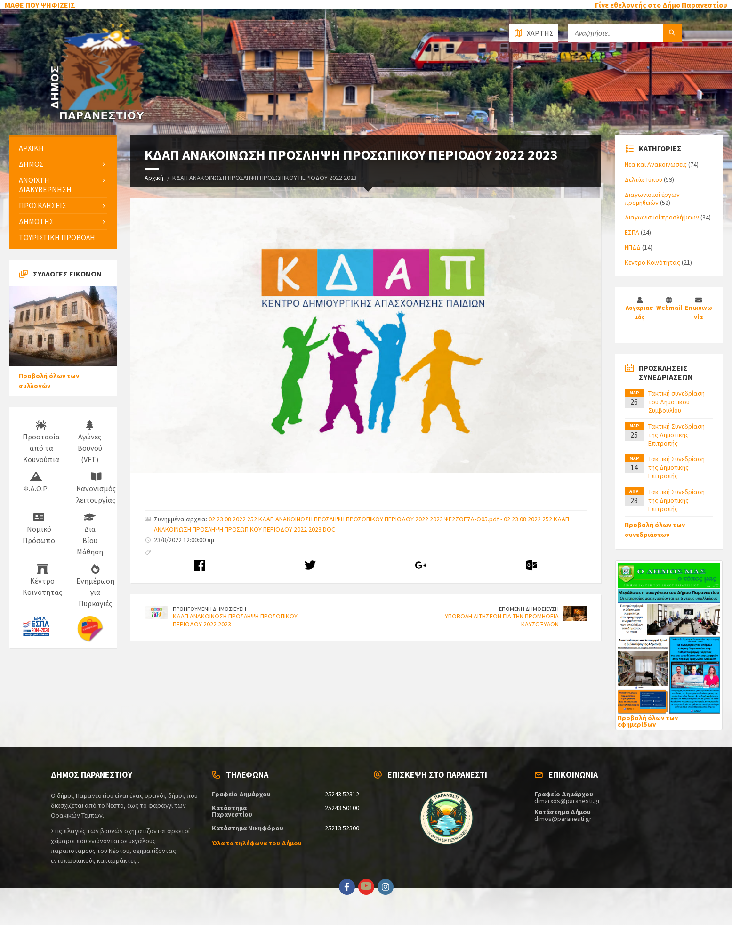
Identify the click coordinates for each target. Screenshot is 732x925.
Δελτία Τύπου (643, 179)
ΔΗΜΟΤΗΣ (36, 221)
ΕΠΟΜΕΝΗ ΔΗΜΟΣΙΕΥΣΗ (529, 608)
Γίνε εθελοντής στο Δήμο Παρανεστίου (661, 4)
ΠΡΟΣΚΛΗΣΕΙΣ (42, 205)
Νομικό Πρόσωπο (39, 528)
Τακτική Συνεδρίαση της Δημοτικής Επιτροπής (676, 434)
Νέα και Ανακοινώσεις (656, 164)
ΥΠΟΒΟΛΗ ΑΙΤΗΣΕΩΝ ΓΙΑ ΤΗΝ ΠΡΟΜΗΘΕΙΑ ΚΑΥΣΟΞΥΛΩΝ (502, 620)
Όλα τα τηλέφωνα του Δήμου (257, 843)
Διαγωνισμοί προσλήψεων (662, 217)
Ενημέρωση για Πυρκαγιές (95, 586)
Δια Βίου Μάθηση (90, 534)
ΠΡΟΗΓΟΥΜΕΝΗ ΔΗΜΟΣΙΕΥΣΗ (209, 608)
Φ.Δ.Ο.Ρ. (36, 483)
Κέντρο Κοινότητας (42, 580)
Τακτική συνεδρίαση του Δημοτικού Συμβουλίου (676, 401)
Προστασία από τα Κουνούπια (41, 442)
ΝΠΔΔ (633, 247)
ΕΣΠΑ (632, 232)
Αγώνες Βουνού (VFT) (90, 442)
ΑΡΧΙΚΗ (31, 148)
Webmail (669, 308)
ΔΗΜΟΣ (31, 164)
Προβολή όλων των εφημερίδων (648, 721)
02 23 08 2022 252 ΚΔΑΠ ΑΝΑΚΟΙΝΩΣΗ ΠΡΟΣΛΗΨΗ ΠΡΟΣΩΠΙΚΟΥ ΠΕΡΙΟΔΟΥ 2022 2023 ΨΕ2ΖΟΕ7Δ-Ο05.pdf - (356, 519)
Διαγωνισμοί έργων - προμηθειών (654, 198)
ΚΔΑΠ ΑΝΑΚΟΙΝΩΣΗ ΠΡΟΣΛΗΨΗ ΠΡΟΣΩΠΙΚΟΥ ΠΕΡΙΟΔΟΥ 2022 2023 (235, 620)
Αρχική (154, 177)
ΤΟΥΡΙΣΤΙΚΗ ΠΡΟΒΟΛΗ (57, 237)
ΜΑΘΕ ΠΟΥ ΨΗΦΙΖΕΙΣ (40, 4)
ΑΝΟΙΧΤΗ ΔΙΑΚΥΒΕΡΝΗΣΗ (45, 184)
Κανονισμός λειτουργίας (96, 488)
